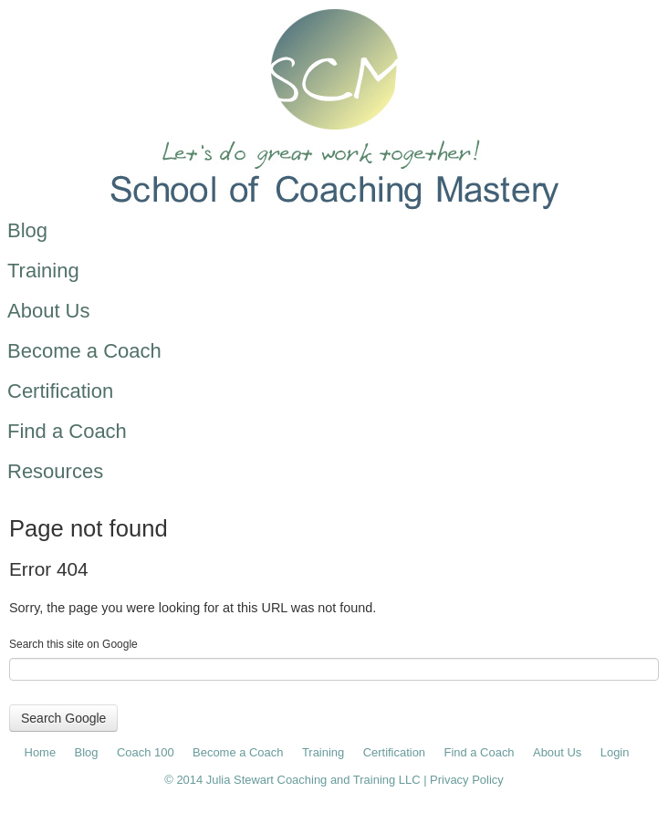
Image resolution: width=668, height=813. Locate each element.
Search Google (63, 718)
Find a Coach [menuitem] (67, 431)
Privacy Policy (467, 780)
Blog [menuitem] (27, 230)
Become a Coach (238, 752)
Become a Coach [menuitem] (84, 350)
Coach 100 (145, 752)
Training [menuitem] (43, 270)
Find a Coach (479, 752)
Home (41, 752)
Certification (394, 752)
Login (615, 752)
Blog (87, 752)
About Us (557, 752)
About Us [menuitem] (48, 310)
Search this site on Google (73, 644)
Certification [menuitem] (60, 391)
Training (323, 752)
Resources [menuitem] (55, 471)
